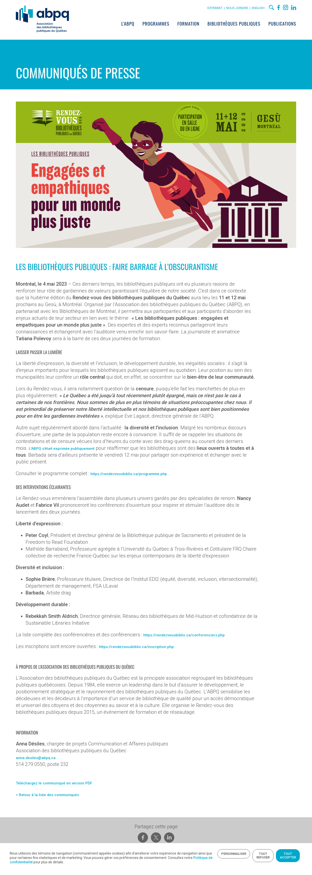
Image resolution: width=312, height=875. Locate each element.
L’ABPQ (133, 24)
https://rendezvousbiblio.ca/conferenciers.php (187, 645)
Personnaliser (173, 853)
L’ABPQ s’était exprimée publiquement (64, 457)
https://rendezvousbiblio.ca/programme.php (132, 482)
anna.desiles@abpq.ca (33, 771)
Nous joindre (243, 9)
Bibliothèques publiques (239, 24)
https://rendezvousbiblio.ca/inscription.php (139, 657)
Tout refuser (210, 853)
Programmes (161, 24)
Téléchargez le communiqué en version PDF (57, 797)
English (264, 9)
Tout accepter (247, 853)
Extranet (220, 9)
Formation (194, 24)
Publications (288, 24)
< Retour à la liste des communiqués (49, 808)
